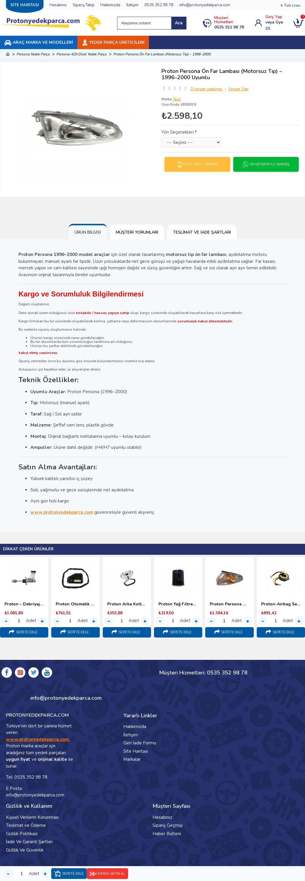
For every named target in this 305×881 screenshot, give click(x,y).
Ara (179, 23)
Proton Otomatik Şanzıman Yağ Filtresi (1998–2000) (75, 604)
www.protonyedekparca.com (61, 512)
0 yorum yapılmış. (206, 89)
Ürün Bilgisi (87, 232)
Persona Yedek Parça (32, 54)
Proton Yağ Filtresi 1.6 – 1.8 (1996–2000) (178, 604)
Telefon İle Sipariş (200, 164)
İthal (177, 99)
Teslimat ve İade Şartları (202, 232)
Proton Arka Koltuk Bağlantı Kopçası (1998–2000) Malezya (127, 604)
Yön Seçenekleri (177, 132)
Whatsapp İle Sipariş (269, 164)
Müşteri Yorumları (137, 232)
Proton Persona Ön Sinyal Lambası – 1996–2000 (229, 604)
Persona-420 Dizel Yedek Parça (81, 54)
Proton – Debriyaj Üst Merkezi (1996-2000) (24, 604)
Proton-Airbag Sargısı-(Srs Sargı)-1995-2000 (281, 604)
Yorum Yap (238, 89)
